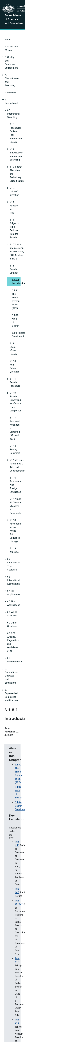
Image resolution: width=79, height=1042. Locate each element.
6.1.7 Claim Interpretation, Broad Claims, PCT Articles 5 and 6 (41, 123)
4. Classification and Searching (20, 52)
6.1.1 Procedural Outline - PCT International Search (36, 81)
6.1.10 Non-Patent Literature (24, 173)
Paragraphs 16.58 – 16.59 (28, 432)
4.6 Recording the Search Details (32, 451)
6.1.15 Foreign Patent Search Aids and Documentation (37, 208)
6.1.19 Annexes (17, 236)
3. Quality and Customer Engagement (24, 45)
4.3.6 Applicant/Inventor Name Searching (36, 447)
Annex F (19, 488)
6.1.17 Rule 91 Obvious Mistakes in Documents (34, 222)
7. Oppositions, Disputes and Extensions (26, 300)
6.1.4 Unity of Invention (21, 102)
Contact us (19, 1025)
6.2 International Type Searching (23, 243)
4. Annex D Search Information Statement (36, 456)
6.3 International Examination (22, 250)
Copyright (6, 1029)
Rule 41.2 (20, 401)
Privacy (17, 1029)
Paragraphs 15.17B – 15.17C (29, 413)
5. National (10, 59)
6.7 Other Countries (17, 279)
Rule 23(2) (22, 380)
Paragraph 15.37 (23, 418)
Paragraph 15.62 (23, 428)
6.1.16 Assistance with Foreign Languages (31, 215)
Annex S (19, 483)
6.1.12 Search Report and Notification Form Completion (38, 187)
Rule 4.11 (20, 368)
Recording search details (25, 543)
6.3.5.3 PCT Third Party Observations (34, 479)
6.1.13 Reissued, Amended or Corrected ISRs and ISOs (38, 194)
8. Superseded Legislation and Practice (25, 307)
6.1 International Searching (20, 74)
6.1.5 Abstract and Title (21, 109)
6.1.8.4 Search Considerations (27, 158)
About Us (6, 1025)
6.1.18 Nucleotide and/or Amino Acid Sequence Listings (38, 229)
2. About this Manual (15, 38)
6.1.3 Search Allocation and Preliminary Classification (37, 95)
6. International (12, 67)
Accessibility (61, 1025)
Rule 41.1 (20, 392)
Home (8, 31)
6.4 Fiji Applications (17, 257)
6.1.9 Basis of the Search (22, 165)
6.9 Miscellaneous (16, 293)
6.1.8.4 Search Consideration (29, 353)
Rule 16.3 (20, 376)
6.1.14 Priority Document (22, 201)
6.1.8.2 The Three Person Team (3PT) (31, 144)
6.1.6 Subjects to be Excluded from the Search (33, 116)
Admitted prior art (27, 522)
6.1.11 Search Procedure (22, 180)
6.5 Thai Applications (18, 264)
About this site (33, 1025)
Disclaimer (48, 1025)
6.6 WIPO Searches (17, 272)
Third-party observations (31, 516)
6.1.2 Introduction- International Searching (31, 88)
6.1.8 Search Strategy (20, 130)
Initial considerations (23, 510)
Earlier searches (26, 528)
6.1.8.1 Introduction (22, 137)
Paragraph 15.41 (23, 423)
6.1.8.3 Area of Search (23, 151)
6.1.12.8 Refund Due (25, 474)
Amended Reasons (20, 988)
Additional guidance (28, 549)
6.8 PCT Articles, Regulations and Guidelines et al (32, 286)
